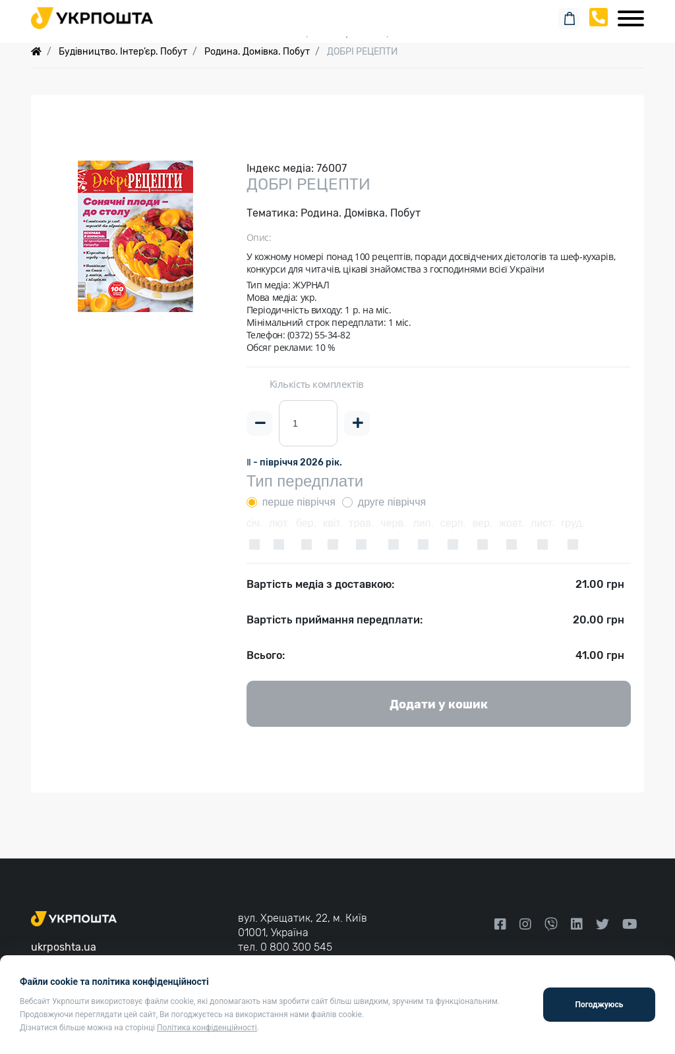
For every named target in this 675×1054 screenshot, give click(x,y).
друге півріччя (392, 502)
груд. (573, 523)
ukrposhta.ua (63, 947)
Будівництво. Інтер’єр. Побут (123, 51)
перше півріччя (299, 502)
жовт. (511, 523)
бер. (306, 523)
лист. (542, 523)
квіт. (332, 523)
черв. (393, 523)
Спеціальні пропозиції (338, 32)
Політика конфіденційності (207, 1027)
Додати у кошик (439, 704)
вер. (483, 523)
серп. (453, 523)
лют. (279, 523)
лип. (423, 523)
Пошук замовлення (337, 13)
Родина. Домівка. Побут (257, 51)
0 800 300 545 (296, 947)
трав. (361, 523)
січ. (254, 523)
